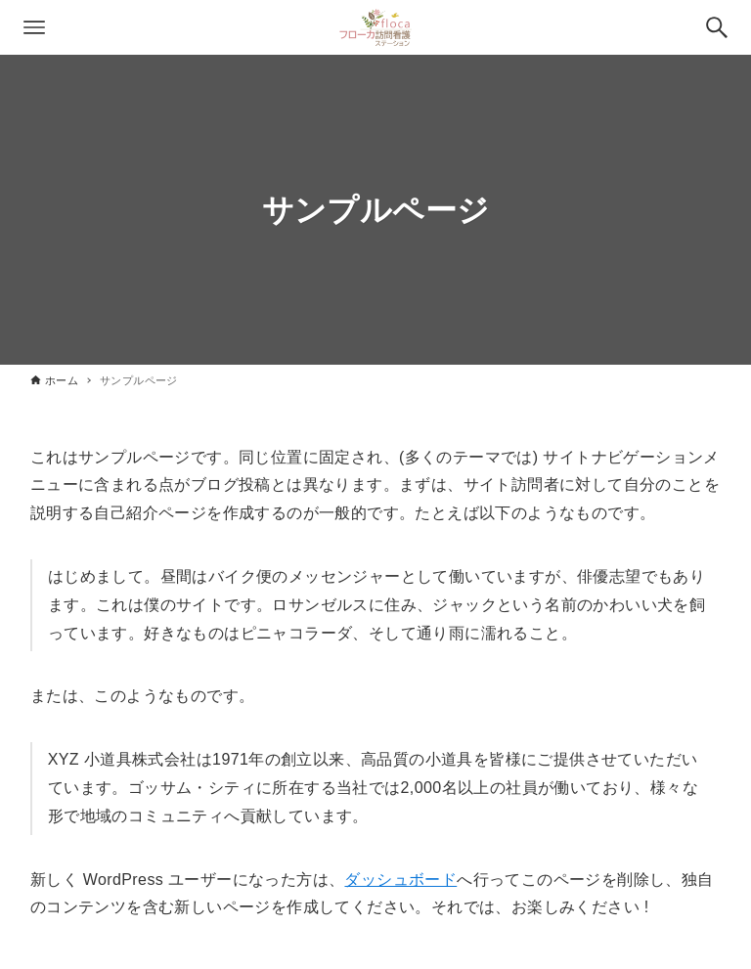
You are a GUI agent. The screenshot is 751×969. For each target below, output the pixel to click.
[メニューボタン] (34, 27)
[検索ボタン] (716, 27)
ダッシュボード (400, 879)
